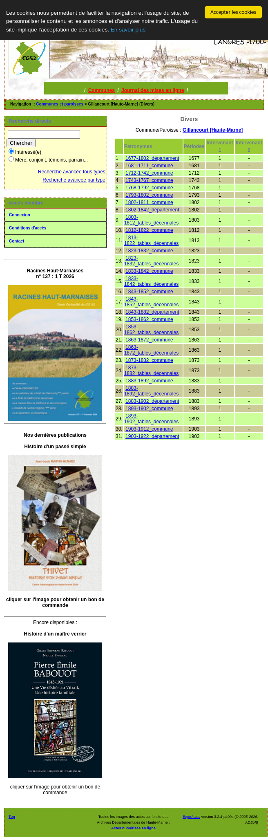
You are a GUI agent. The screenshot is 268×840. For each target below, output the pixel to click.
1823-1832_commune (149, 251)
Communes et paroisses (59, 104)
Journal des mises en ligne (152, 90)
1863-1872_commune (149, 340)
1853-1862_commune (149, 319)
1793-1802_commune (149, 195)
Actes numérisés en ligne (133, 828)
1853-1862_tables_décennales (151, 329)
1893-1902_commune (149, 408)
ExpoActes (191, 817)
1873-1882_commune (149, 360)
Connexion (19, 215)
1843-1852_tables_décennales (151, 302)
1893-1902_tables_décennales (151, 418)
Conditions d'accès (27, 228)
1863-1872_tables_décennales (151, 350)
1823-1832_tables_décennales (151, 261)
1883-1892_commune (149, 381)
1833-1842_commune (149, 271)
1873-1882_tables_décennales (151, 370)
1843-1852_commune (149, 291)
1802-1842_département (152, 210)
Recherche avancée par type (73, 180)
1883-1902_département (152, 401)
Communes (101, 90)
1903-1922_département (152, 436)
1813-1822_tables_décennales (151, 240)
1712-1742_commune (149, 173)
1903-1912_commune (149, 429)
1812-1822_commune (149, 230)
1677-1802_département (152, 158)
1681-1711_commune (149, 165)
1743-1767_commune (149, 180)
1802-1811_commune (149, 202)
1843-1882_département (152, 312)
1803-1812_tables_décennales (151, 220)
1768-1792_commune (149, 188)
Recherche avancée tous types (71, 172)
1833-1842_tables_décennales (151, 281)
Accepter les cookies (233, 12)
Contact (16, 241)
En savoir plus (128, 30)
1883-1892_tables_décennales (151, 391)
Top (12, 817)
